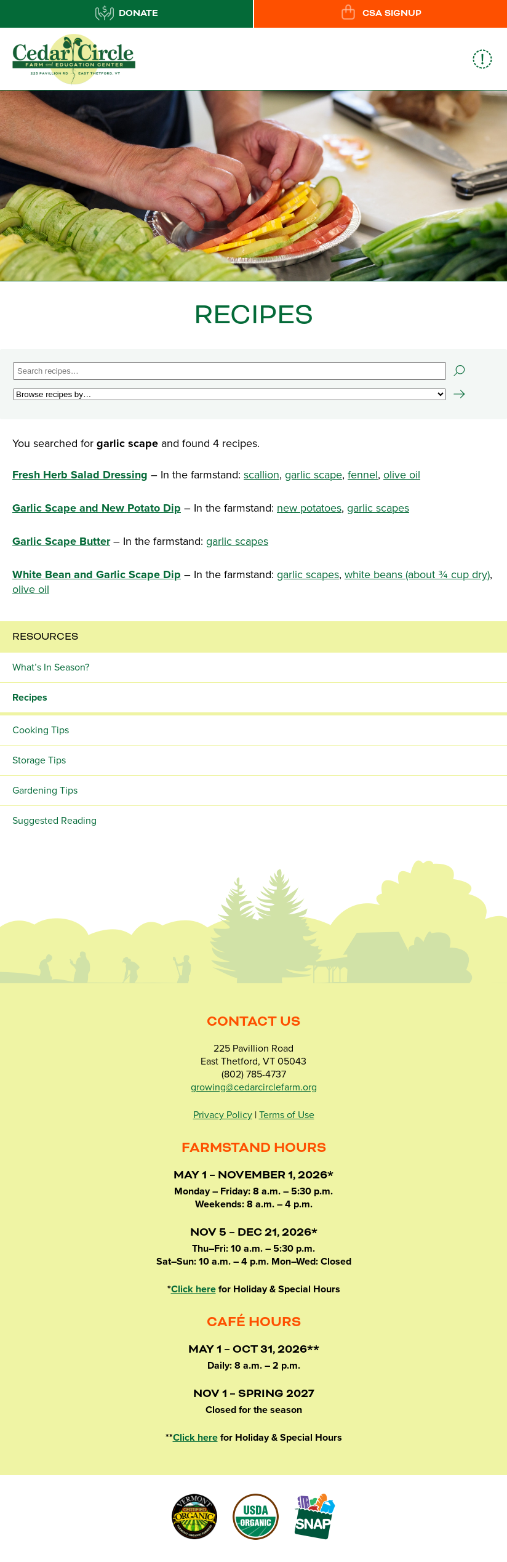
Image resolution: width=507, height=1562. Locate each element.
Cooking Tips (40, 730)
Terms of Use (286, 1115)
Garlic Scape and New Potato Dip (96, 508)
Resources (45, 636)
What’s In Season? (50, 667)
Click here (193, 1289)
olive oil (401, 474)
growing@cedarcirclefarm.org (254, 1087)
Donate (126, 13)
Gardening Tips (45, 790)
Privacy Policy (222, 1115)
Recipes (29, 697)
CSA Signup (380, 13)
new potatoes (309, 508)
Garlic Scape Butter (61, 541)
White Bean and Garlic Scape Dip (96, 574)
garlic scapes (378, 508)
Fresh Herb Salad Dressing (80, 474)
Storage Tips (39, 760)
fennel (363, 474)
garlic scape (313, 474)
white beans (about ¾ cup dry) (417, 574)
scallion (261, 474)
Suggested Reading (54, 821)
